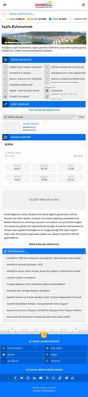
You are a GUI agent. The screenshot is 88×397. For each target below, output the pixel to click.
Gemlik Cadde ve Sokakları (21, 277)
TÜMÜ (81, 117)
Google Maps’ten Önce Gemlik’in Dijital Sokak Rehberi (36, 284)
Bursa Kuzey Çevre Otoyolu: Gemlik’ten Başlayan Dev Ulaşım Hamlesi (44, 310)
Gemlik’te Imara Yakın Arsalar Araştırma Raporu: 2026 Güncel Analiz (43, 271)
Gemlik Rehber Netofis (44, 387)
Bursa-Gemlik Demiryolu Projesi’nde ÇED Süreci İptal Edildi (38, 316)
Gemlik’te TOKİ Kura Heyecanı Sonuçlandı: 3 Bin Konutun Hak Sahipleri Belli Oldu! (45, 258)
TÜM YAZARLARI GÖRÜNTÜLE (44, 110)
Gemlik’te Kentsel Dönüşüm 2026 (25, 264)
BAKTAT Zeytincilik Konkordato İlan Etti (29, 13)
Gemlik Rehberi (31, 123)
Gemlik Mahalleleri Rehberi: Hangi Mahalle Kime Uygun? (37, 303)
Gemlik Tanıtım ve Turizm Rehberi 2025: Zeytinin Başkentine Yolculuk (44, 297)
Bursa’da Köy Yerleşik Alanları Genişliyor (28, 290)
